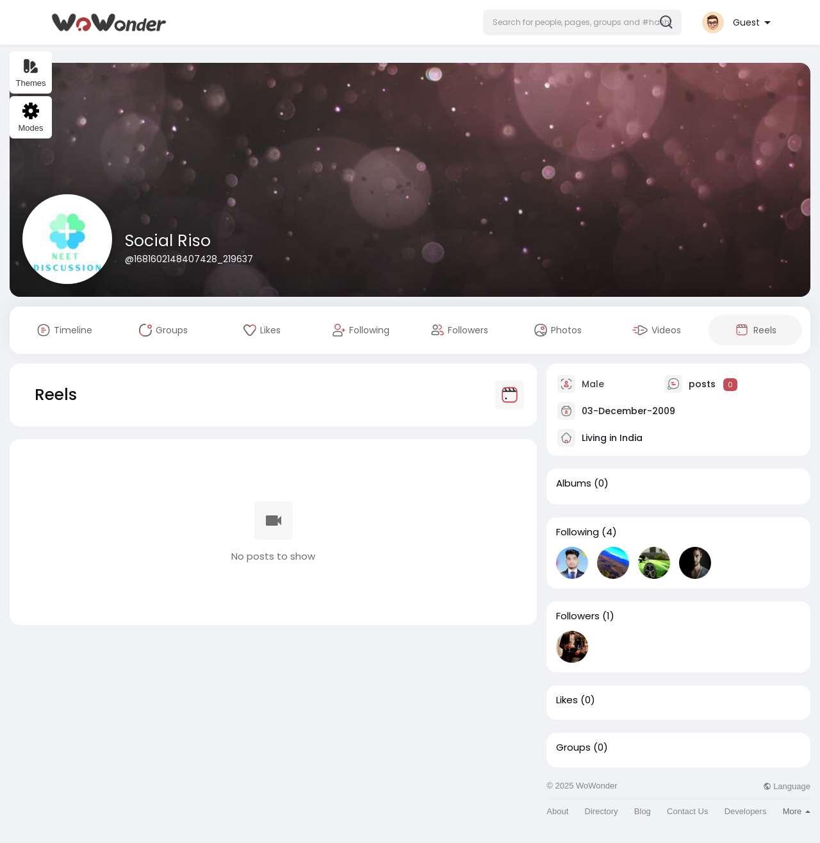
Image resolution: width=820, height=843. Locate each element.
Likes (567, 700)
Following (577, 532)
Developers (746, 811)
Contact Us (687, 811)
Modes (30, 118)
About (557, 811)
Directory (601, 811)
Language (786, 786)
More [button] (796, 811)
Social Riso (168, 241)
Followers (578, 616)
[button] (582, 22)
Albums (573, 483)
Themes (31, 73)
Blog (642, 811)
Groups (573, 747)
